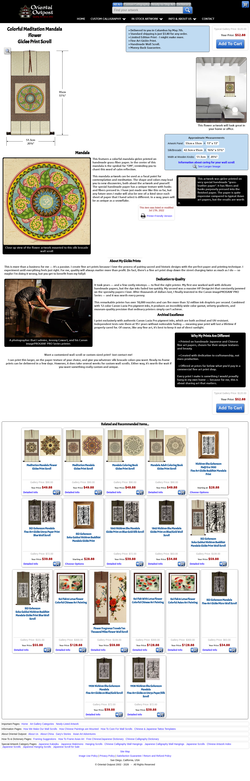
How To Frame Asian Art (71, 739)
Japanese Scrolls (195, 744)
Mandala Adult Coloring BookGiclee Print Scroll (167, 466)
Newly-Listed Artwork (67, 723)
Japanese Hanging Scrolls (37, 746)
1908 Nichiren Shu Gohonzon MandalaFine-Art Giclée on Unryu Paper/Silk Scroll (146, 691)
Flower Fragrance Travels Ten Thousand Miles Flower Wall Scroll (109, 630)
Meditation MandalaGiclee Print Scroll (83, 466)
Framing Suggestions (44, 739)
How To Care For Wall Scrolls (116, 729)
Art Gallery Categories (42, 723)
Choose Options (199, 492)
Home (81, 18)
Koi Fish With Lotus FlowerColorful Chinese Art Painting (148, 600)
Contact (208, 18)
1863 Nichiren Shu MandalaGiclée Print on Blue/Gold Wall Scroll (166, 532)
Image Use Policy (88, 755)
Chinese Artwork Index (219, 744)
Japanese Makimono (72, 744)
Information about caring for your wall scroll (206, 162)
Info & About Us (182, 18)
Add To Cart (230, 43)
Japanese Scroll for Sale (66, 746)
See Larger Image (206, 166)
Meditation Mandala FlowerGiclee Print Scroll (42, 466)
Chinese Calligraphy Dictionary (142, 739)
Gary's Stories (63, 734)
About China (47, 734)
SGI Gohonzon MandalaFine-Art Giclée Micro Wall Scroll (219, 601)
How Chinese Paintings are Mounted (79, 729)
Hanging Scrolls (93, 744)
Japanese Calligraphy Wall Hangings (164, 744)
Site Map (125, 751)
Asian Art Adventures (84, 734)
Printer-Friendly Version (156, 216)
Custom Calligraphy (108, 18)
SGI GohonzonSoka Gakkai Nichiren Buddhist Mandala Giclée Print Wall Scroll (208, 542)
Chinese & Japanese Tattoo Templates (155, 729)
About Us (33, 734)
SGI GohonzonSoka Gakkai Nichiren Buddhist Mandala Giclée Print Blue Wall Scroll (32, 614)
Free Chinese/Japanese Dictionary (105, 739)
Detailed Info (30, 492)
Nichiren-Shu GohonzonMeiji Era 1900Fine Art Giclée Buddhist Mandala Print (208, 469)
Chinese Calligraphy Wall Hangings (124, 744)
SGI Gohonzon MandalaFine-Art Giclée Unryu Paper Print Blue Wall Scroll (42, 532)
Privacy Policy (107, 755)
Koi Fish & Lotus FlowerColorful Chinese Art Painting (71, 600)
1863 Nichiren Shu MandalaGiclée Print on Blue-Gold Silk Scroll (125, 530)
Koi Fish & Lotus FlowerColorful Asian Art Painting (183, 600)
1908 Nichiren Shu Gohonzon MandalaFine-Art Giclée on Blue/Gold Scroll (104, 689)
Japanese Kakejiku (49, 744)
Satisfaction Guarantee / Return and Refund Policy (144, 755)
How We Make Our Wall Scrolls (40, 729)
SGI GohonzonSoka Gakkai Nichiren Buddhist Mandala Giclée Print (84, 537)
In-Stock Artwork (147, 18)
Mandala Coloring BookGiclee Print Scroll (125, 466)
